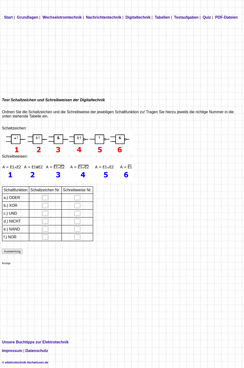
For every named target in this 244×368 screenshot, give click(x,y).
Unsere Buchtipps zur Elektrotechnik (35, 342)
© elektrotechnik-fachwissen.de (25, 362)
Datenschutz (36, 351)
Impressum (12, 351)
